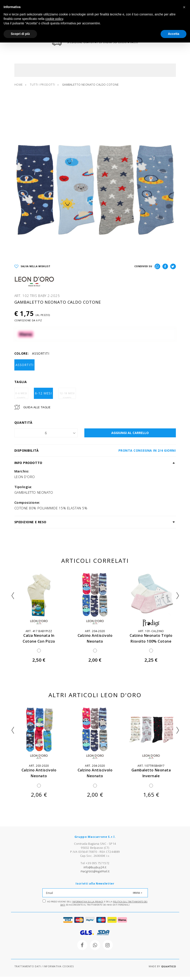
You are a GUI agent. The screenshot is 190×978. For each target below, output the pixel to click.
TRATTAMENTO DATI (27, 967)
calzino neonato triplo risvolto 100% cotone (151, 642)
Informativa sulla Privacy (87, 903)
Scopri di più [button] (20, 34)
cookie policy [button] (54, 19)
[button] (184, 7)
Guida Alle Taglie (37, 408)
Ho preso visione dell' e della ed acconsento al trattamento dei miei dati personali (95, 904)
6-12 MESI (43, 394)
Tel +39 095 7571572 (95, 865)
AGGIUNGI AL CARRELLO (130, 434)
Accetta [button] (173, 34)
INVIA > (137, 894)
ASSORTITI (24, 366)
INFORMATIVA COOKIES (59, 967)
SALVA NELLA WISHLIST (32, 268)
